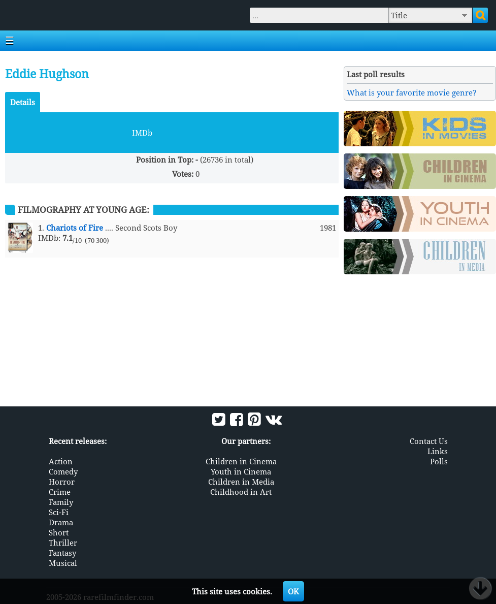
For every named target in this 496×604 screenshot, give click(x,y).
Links (437, 451)
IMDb (142, 133)
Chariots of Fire (74, 227)
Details (22, 102)
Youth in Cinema (241, 471)
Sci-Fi (59, 512)
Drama (61, 522)
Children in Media (241, 481)
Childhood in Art (241, 492)
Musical (63, 563)
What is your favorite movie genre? (412, 92)
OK (293, 591)
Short (59, 532)
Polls (439, 461)
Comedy (63, 471)
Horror (62, 481)
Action (61, 461)
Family (61, 502)
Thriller (63, 542)
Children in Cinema (241, 461)
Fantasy (62, 553)
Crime (60, 492)
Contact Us (429, 441)
